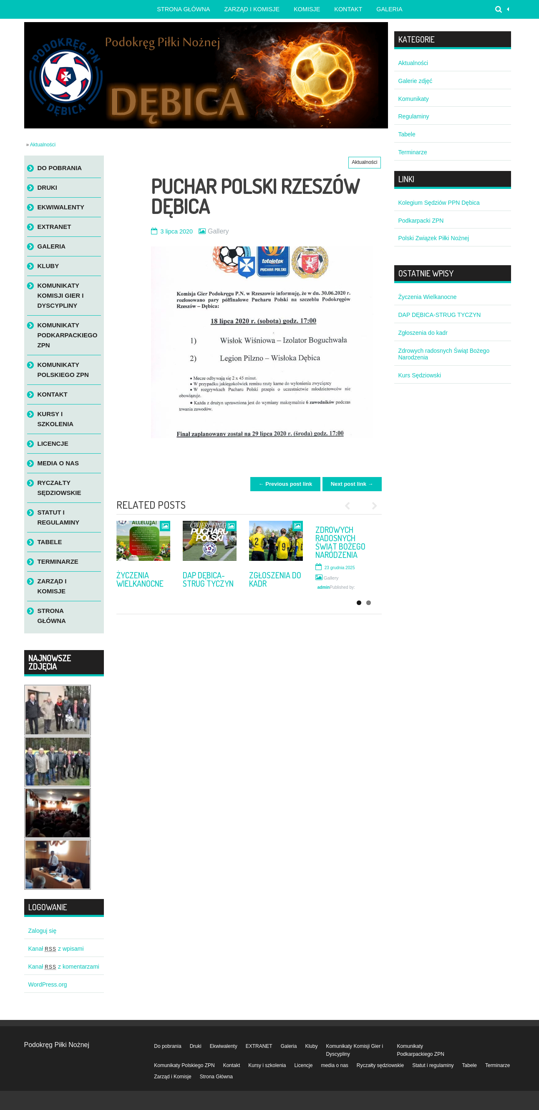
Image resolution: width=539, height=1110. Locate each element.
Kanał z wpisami (56, 948)
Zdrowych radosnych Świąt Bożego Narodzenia (340, 542)
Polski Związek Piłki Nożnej (433, 238)
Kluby (48, 265)
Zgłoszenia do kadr (275, 579)
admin (323, 587)
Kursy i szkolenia (56, 418)
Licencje (53, 443)
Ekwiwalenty (61, 207)
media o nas (58, 463)
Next (371, 506)
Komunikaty (413, 98)
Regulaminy (413, 116)
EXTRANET (54, 226)
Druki (48, 187)
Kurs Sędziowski (419, 375)
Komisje (307, 9)
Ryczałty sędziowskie (59, 487)
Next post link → (352, 484)
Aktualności (42, 145)
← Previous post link (285, 484)
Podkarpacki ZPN (421, 220)
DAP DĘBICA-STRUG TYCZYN (208, 579)
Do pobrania (60, 167)
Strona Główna (52, 615)
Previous (350, 506)
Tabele (50, 541)
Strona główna (183, 9)
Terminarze (58, 561)
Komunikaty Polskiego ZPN (63, 369)
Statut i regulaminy (59, 517)
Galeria (389, 9)
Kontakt (348, 9)
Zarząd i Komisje (252, 9)
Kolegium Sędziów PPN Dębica (439, 202)
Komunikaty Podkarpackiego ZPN (68, 335)
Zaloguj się (42, 930)
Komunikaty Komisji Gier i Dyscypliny (61, 295)
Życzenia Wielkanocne (140, 579)
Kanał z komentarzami (63, 966)
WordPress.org (47, 984)
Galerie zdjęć (415, 81)
